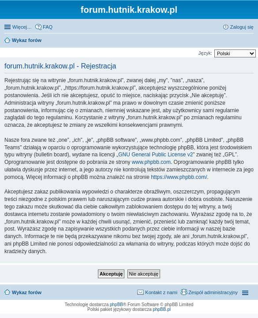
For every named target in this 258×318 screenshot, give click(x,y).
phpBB (116, 304)
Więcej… (22, 27)
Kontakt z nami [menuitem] (161, 292)
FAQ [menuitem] (47, 27)
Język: (205, 53)
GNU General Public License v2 (155, 154)
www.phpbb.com (151, 162)
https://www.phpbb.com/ (179, 177)
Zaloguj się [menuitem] (242, 27)
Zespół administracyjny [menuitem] (213, 292)
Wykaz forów (26, 292)
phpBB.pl (162, 309)
